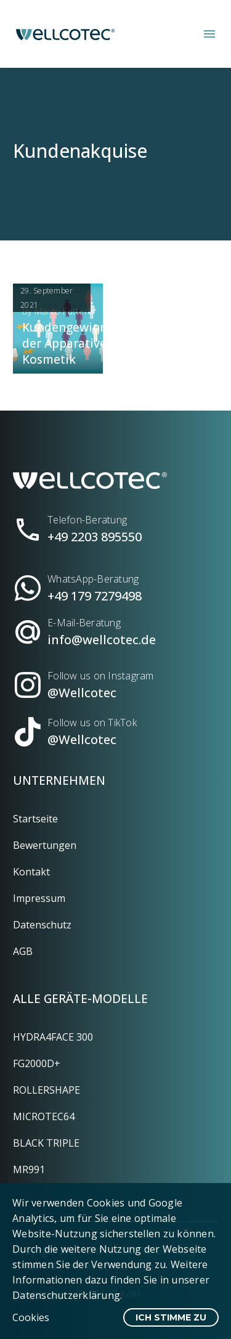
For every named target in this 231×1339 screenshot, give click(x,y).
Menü (209, 34)
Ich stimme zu (171, 1317)
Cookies (30, 1317)
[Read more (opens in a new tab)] (115, 524)
